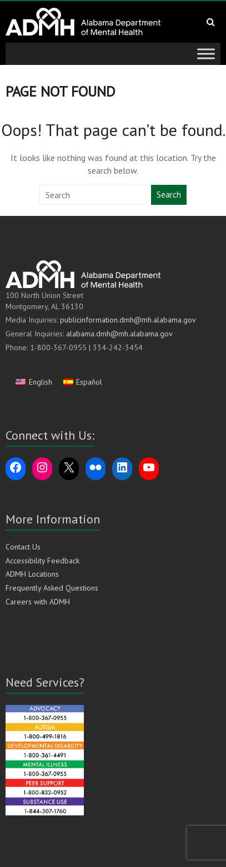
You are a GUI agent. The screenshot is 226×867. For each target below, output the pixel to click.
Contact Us (23, 547)
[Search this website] (96, 195)
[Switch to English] (34, 381)
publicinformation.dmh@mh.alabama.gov (128, 320)
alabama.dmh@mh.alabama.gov (119, 334)
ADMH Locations (32, 574)
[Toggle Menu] (206, 53)
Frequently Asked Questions (52, 588)
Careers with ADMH (38, 602)
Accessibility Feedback (42, 561)
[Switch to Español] (83, 381)
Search (169, 194)
